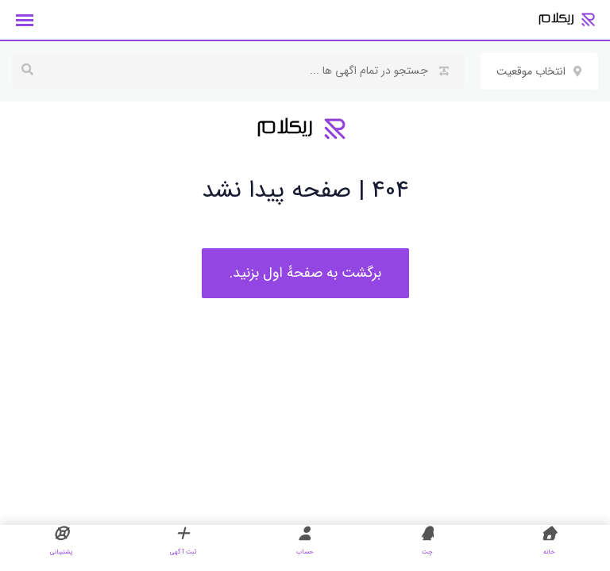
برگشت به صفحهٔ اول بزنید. (305, 273)
